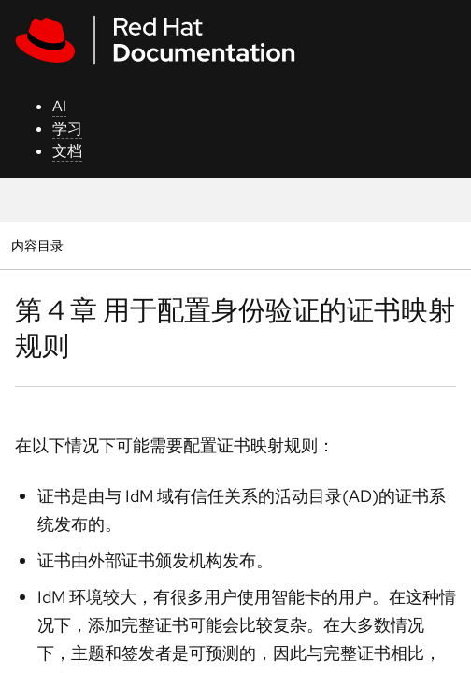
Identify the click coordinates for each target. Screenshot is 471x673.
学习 (67, 128)
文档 (67, 151)
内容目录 (37, 245)
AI (59, 106)
